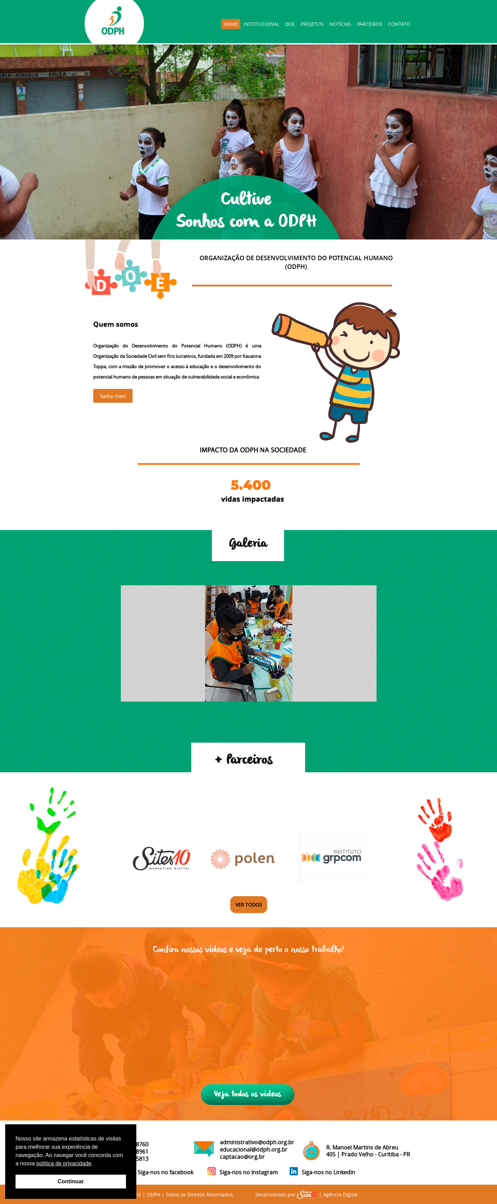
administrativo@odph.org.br (257, 1142)
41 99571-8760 (129, 1144)
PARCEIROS (369, 24)
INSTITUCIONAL (262, 24)
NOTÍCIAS (340, 24)
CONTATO (399, 24)
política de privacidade (63, 1163)
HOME (231, 24)
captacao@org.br (242, 1157)
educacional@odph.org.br (254, 1149)
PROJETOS (312, 24)
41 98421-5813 (129, 1159)
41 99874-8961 (129, 1151)
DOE (290, 24)
